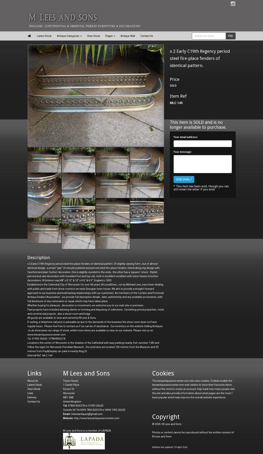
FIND (230, 36)
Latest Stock (44, 36)
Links (30, 393)
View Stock (93, 36)
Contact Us (146, 36)
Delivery (32, 397)
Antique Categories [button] (69, 36)
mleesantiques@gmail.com (87, 414)
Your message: (183, 151)
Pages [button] (110, 36)
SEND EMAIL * (184, 179)
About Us (32, 380)
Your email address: (186, 137)
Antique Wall (128, 36)
